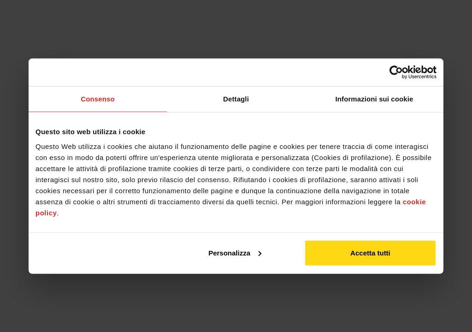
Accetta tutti (370, 252)
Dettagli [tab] (236, 99)
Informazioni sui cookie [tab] (374, 99)
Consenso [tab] (97, 99)
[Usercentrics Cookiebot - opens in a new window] (396, 72)
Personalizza (234, 252)
